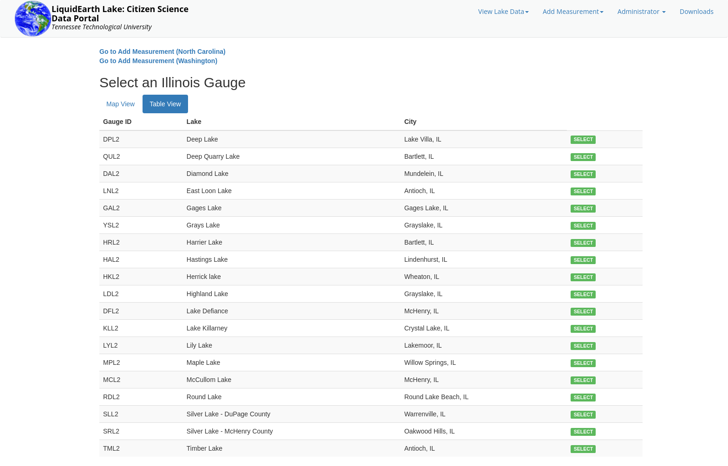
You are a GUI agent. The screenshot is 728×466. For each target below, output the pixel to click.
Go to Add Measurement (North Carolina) (162, 51)
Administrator (642, 11)
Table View (165, 104)
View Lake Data (503, 11)
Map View (120, 104)
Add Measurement (573, 11)
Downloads (697, 11)
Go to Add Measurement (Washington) (158, 61)
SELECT (583, 139)
